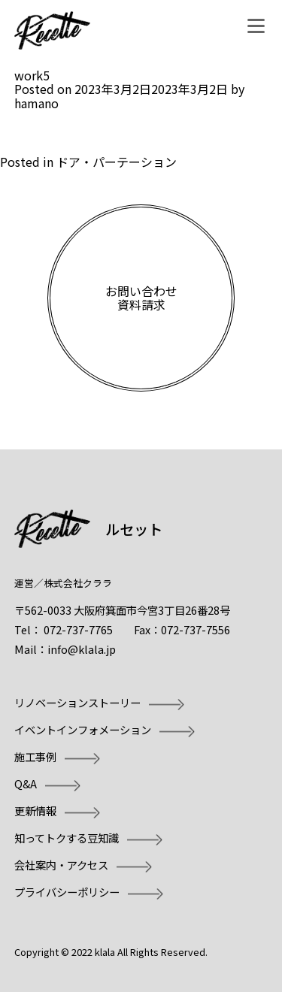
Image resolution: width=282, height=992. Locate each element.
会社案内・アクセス (61, 865)
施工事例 (35, 756)
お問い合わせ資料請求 (141, 297)
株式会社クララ (78, 583)
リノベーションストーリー (77, 702)
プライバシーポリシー (67, 892)
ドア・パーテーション (116, 162)
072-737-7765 (78, 629)
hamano (36, 103)
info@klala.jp (81, 649)
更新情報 (35, 810)
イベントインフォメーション (82, 729)
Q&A (25, 783)
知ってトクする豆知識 (66, 837)
